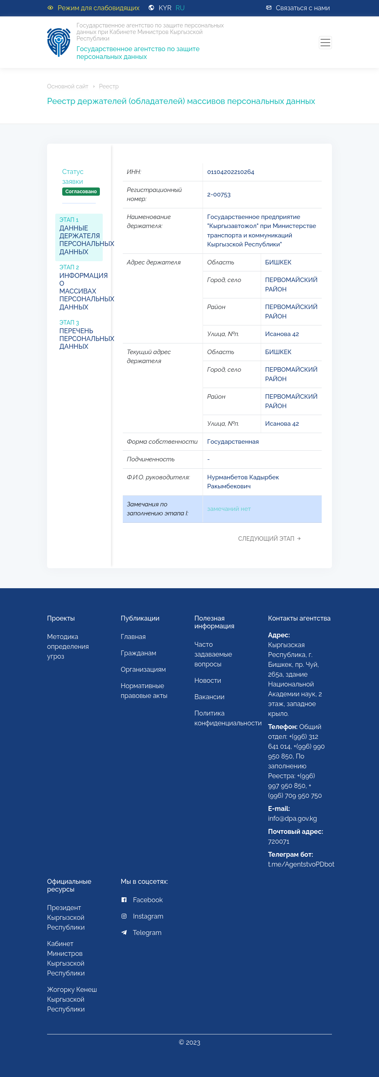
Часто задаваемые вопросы (213, 654)
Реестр (109, 86)
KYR (165, 8)
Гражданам (138, 653)
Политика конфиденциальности (226, 718)
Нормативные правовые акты (144, 691)
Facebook (142, 900)
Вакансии (209, 697)
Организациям (143, 669)
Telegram (141, 933)
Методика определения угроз (68, 646)
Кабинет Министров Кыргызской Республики (66, 958)
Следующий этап (272, 538)
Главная (133, 637)
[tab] (79, 188)
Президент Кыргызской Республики (66, 917)
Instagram (142, 916)
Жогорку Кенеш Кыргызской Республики (72, 999)
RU (180, 8)
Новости (207, 680)
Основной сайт (67, 86)
